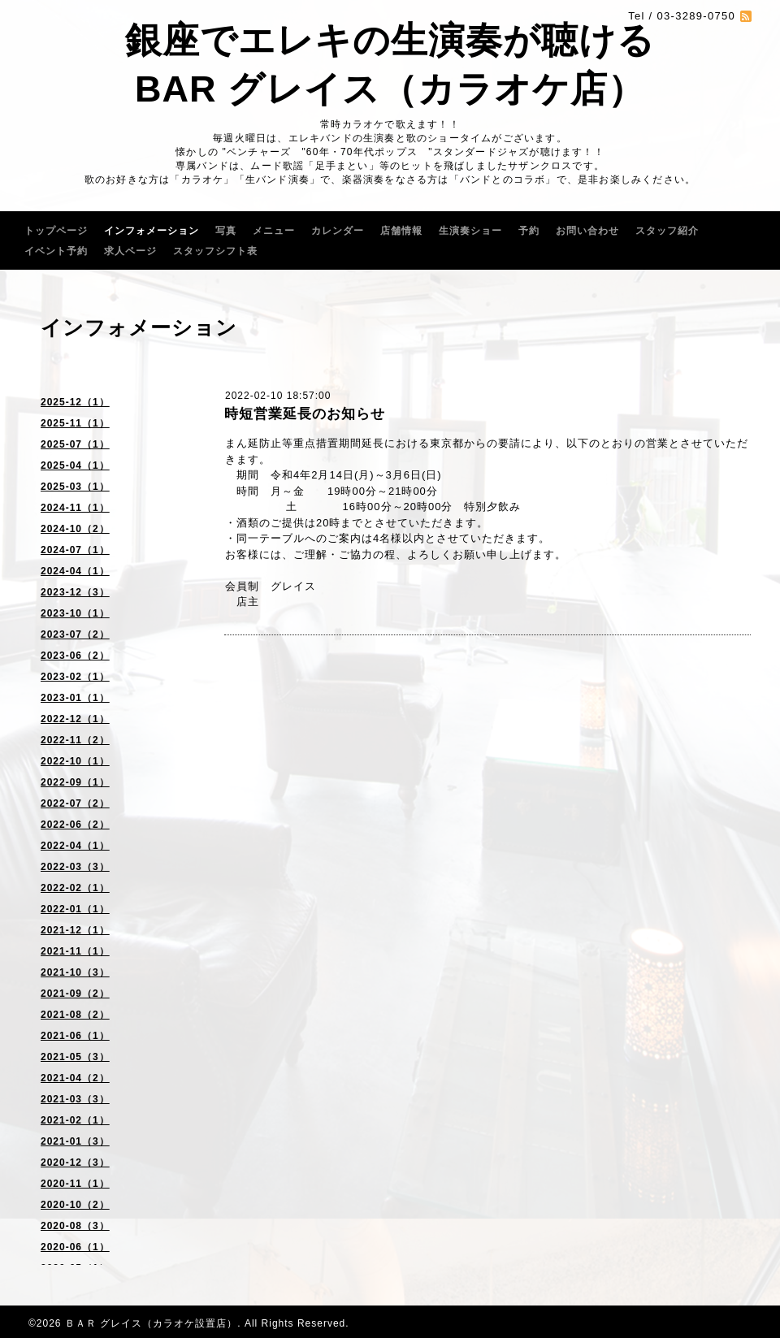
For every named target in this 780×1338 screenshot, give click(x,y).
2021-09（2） (75, 993)
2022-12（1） (75, 719)
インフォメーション (151, 230)
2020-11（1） (75, 1183)
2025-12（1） (75, 402)
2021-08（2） (75, 1014)
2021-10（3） (75, 972)
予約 (529, 230)
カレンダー (337, 230)
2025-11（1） (75, 423)
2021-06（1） (75, 1035)
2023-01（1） (75, 698)
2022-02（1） (75, 888)
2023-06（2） (75, 655)
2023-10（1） (75, 613)
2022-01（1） (75, 909)
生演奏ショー (470, 230)
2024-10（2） (75, 529)
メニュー (274, 230)
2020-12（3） (75, 1162)
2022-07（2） (75, 803)
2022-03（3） (75, 867)
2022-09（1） (75, 782)
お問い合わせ (587, 230)
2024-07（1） (75, 550)
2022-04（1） (75, 845)
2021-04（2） (75, 1078)
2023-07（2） (75, 634)
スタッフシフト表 (215, 251)
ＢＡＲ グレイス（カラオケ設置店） (151, 1323)
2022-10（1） (75, 761)
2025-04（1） (75, 465)
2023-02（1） (75, 676)
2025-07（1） (75, 444)
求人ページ (130, 251)
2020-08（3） (75, 1226)
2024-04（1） (75, 571)
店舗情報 (401, 230)
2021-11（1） (75, 951)
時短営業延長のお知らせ (304, 414)
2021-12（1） (75, 930)
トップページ (56, 230)
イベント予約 (56, 251)
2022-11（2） (75, 740)
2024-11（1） (75, 507)
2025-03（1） (75, 486)
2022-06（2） (75, 824)
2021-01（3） (75, 1141)
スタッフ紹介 (667, 230)
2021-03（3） (75, 1099)
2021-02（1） (75, 1120)
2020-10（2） (75, 1204)
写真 (225, 230)
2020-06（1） (75, 1247)
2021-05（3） (75, 1057)
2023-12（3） (75, 592)
